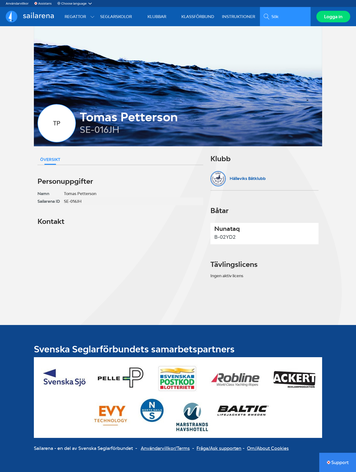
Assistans (45, 3)
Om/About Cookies (268, 448)
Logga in (333, 16)
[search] (285, 16)
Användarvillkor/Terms (165, 448)
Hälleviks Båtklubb (248, 178)
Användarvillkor (17, 3)
